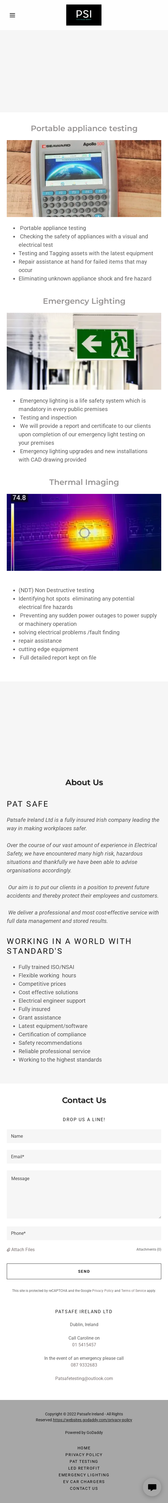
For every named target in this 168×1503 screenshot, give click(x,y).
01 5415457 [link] (84, 1344)
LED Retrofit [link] (84, 1468)
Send (84, 1271)
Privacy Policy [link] (103, 1291)
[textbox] (84, 1136)
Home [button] (84, 1448)
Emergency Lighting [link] (84, 1475)
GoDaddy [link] (95, 1432)
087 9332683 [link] (84, 1365)
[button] (18, 15)
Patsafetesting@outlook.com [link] (84, 1378)
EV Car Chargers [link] (84, 1481)
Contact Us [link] (84, 1488)
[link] (83, 15)
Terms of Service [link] (133, 1291)
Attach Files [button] (23, 1249)
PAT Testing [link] (84, 1461)
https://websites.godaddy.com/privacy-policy (92, 1420)
